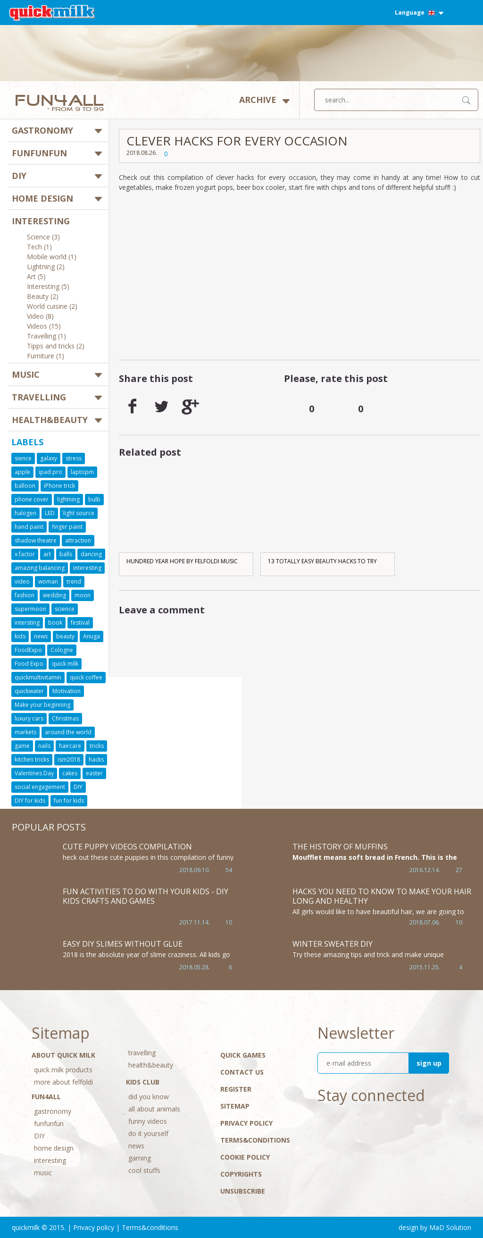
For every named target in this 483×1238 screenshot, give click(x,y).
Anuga (91, 636)
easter (94, 773)
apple (22, 472)
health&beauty (50, 419)
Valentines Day (34, 773)
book (55, 623)
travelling (39, 397)
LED (50, 513)
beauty (65, 636)
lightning (68, 499)
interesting (41, 221)
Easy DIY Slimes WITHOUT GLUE (123, 944)
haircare (70, 746)
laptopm (82, 472)
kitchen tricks (32, 759)
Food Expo (29, 664)
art (47, 554)
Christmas (65, 718)
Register (235, 1089)
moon (83, 595)
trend (74, 581)
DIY (19, 175)
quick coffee (86, 677)
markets (25, 732)
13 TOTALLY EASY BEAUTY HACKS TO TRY (322, 561)
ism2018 (69, 759)
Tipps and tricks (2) (55, 346)
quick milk (65, 664)
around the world (68, 732)
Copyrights (241, 1174)
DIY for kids (30, 801)
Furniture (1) (45, 356)
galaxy (48, 458)
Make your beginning (42, 705)
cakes (69, 773)
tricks (97, 746)
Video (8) (40, 317)
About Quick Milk (63, 1055)
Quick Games (243, 1055)
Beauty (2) (42, 297)
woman (48, 581)
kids (20, 636)
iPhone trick (59, 486)
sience (23, 458)
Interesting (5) (48, 287)
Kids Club (142, 1081)
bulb (94, 499)
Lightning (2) (46, 267)
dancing (91, 554)
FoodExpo (28, 650)
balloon (25, 486)
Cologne (61, 650)
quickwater (29, 691)
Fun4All (46, 1096)
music (26, 374)
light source (78, 513)
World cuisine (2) (52, 307)
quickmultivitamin (38, 677)
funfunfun (39, 153)
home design (42, 198)
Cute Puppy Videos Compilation (127, 846)
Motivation (66, 691)
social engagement (40, 787)
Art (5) (36, 277)
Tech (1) (39, 247)
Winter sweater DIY (332, 944)
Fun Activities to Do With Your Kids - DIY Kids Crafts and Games (145, 896)
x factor (25, 554)
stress (74, 458)
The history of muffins (340, 846)
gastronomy (42, 130)
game (22, 746)
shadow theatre (36, 540)
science (65, 609)
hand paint (29, 527)
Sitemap (235, 1106)
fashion (24, 595)
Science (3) (43, 237)
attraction (78, 540)
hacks (96, 759)
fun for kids (69, 801)
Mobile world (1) (51, 257)
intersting (27, 623)
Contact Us (242, 1072)
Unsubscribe (242, 1191)
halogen (25, 513)
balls (65, 554)
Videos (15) (44, 327)
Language (419, 12)
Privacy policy (246, 1123)
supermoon (30, 609)
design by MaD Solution (435, 1227)
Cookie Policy (245, 1157)
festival (80, 623)
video (22, 581)
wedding (54, 595)
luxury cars (29, 718)
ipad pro (50, 472)
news (41, 636)
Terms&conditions (255, 1140)
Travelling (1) (46, 336)
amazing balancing (40, 568)
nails (44, 746)
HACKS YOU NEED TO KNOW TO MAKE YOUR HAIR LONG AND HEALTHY (381, 896)
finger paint (67, 527)
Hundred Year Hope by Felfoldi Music (182, 561)
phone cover (32, 499)
